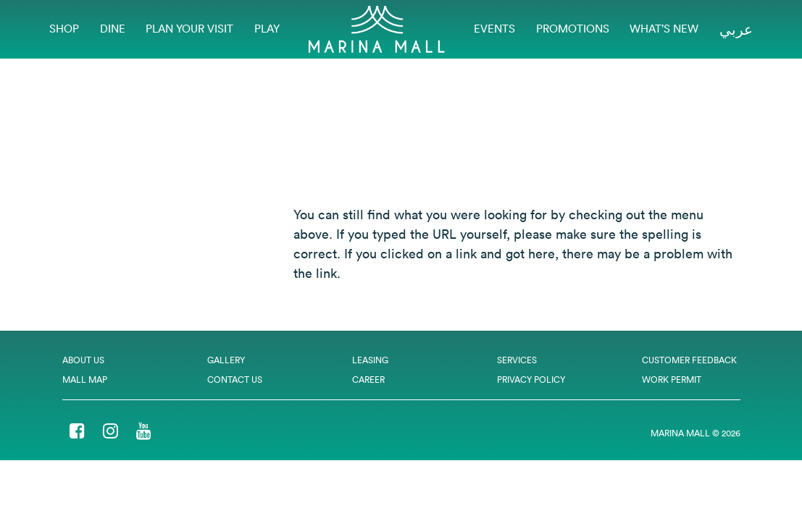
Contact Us (234, 379)
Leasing (370, 360)
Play (267, 28)
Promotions (572, 28)
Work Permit (671, 379)
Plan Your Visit (189, 28)
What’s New (664, 28)
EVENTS (494, 28)
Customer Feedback (689, 360)
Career (368, 379)
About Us (83, 360)
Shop (64, 28)
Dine (112, 28)
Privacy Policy (531, 379)
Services (517, 360)
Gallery (226, 360)
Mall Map (84, 379)
